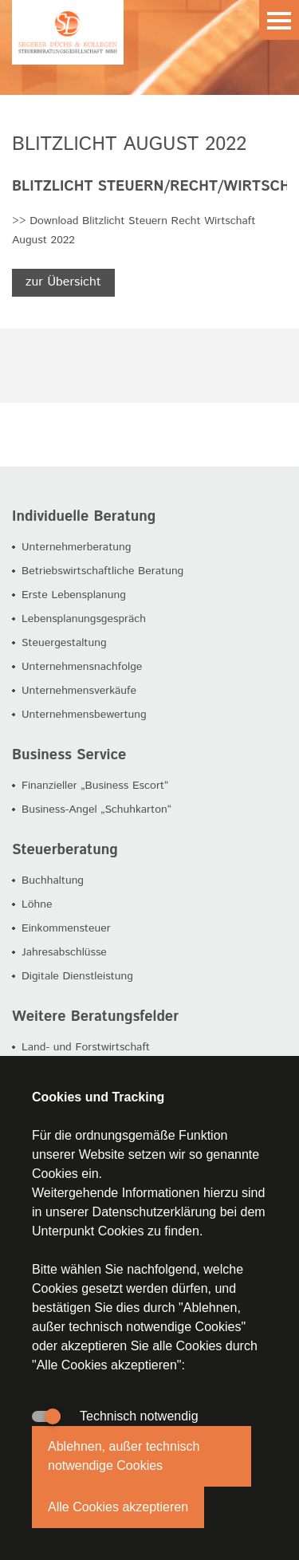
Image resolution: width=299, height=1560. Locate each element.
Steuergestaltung (64, 643)
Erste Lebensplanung (74, 595)
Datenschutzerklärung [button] (154, 1212)
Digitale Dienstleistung (77, 976)
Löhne (37, 904)
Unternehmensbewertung (84, 715)
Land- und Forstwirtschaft (86, 1047)
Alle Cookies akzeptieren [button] (118, 1507)
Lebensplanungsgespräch (84, 619)
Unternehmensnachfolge (82, 667)
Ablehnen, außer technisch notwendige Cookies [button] (123, 1456)
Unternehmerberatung (76, 547)
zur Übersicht (63, 282)
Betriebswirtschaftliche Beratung (102, 571)
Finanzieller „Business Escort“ (95, 786)
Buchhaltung (53, 880)
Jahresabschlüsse (64, 952)
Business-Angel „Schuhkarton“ (96, 809)
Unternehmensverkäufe (79, 691)
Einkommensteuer (66, 928)
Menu (279, 20)
